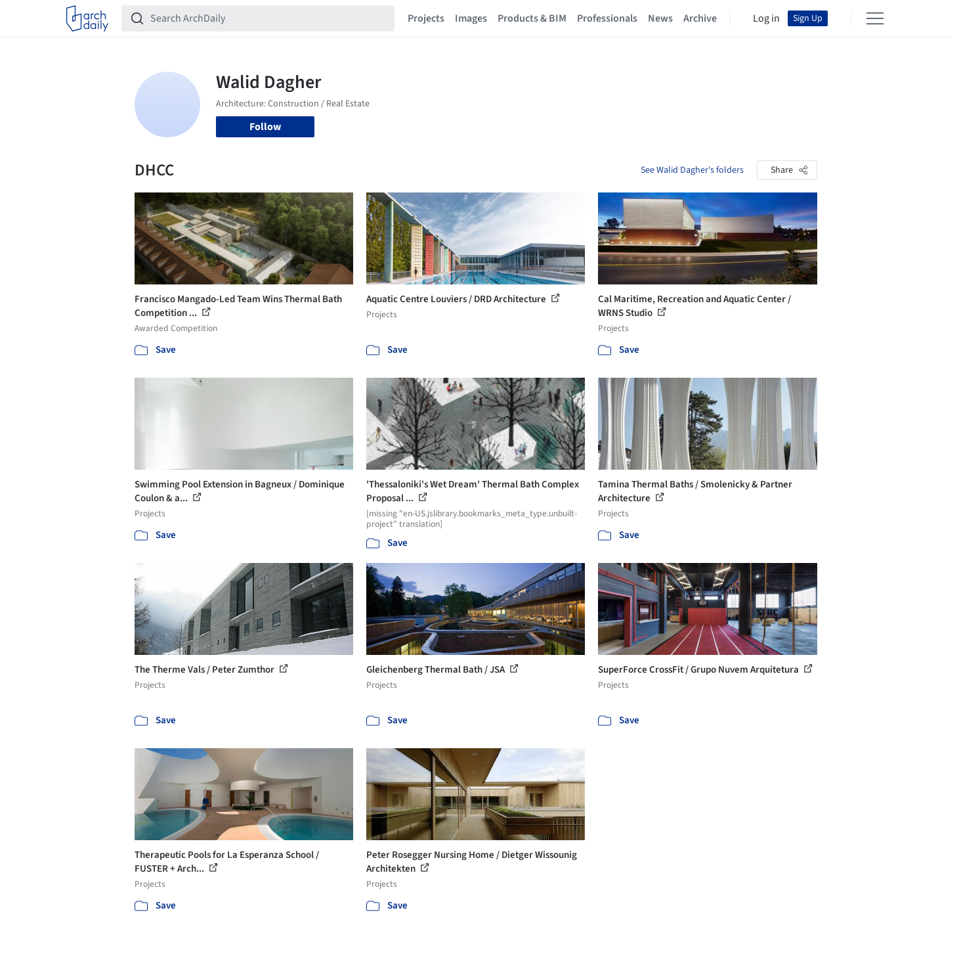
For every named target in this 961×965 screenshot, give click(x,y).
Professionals (607, 18)
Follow (265, 127)
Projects (426, 18)
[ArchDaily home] (87, 18)
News (660, 18)
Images (471, 18)
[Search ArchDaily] (268, 18)
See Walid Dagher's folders (692, 170)
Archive (700, 18)
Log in (766, 18)
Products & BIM (532, 18)
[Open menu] (875, 18)
